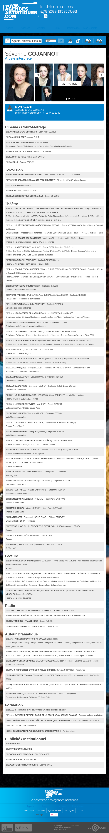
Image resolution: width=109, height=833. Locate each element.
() (38, 110)
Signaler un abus (54, 810)
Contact (80, 810)
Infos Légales (69, 810)
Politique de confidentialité (35, 810)
